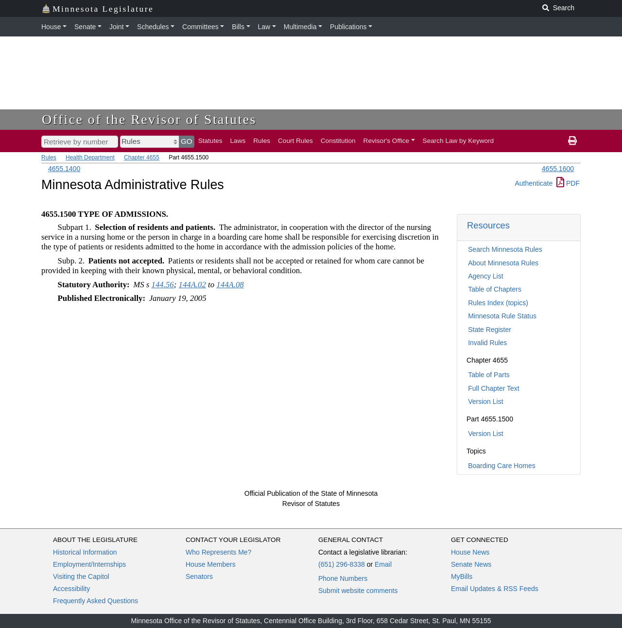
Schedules (153, 27)
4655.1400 (64, 169)
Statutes (210, 140)
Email (383, 564)
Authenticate (534, 183)
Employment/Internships (89, 564)
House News (470, 552)
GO (186, 141)
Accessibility (71, 589)
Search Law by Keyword (458, 140)
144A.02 (192, 284)
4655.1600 (558, 169)
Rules (261, 140)
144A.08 (229, 284)
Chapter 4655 (141, 157)
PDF (568, 183)
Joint (116, 27)
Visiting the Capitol (81, 576)
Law (264, 27)
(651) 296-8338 (341, 564)
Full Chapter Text (493, 388)
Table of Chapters (494, 289)
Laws (238, 140)
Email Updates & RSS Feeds (494, 589)
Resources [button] (488, 225)
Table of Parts (489, 375)
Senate (85, 27)
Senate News (471, 564)
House (51, 27)
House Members (211, 564)
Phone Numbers (342, 578)
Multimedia (300, 27)
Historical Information (85, 552)
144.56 (163, 284)
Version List (485, 401)
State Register (489, 329)
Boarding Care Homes (502, 466)
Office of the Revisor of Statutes (149, 119)
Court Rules (295, 140)
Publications (348, 27)
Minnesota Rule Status (502, 316)
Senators (199, 576)
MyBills (461, 576)
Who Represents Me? (218, 552)
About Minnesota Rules (503, 263)
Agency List (485, 276)
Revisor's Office (386, 140)
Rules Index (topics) (498, 303)
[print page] (572, 141)
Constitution (338, 140)
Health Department (90, 157)
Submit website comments (357, 590)
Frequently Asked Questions (95, 601)
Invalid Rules (487, 343)
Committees (200, 27)
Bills (238, 27)
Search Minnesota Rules (505, 249)
